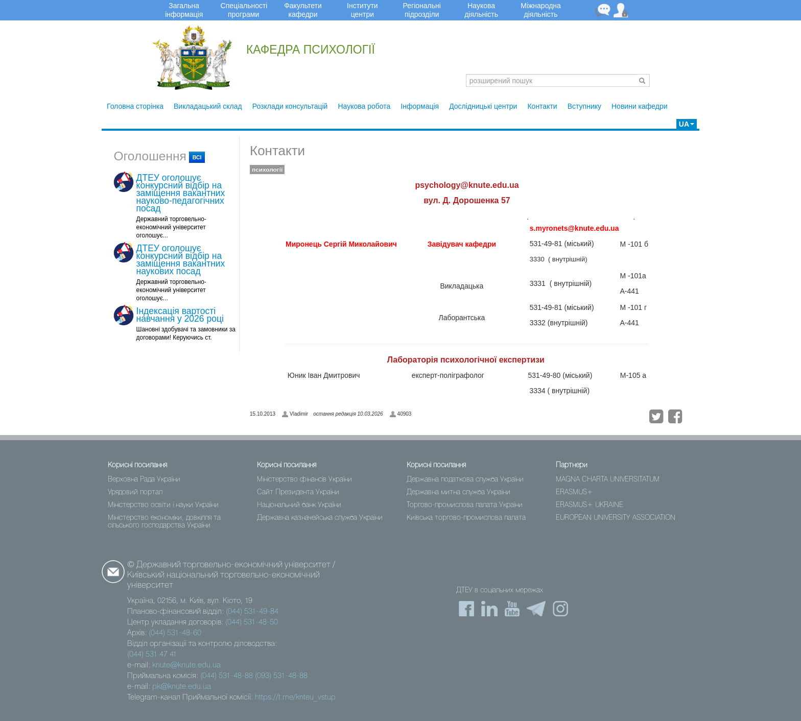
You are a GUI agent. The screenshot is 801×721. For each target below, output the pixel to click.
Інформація (419, 106)
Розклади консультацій (290, 106)
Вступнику (584, 106)
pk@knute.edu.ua (181, 686)
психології (267, 169)
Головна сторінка (135, 106)
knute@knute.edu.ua (186, 665)
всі (197, 157)
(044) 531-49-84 (252, 611)
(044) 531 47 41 (152, 654)
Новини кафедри (639, 106)
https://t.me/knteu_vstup (295, 697)
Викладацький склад (208, 106)
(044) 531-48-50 (251, 622)
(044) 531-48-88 (226, 676)
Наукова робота (364, 106)
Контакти (542, 106)
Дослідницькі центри (483, 106)
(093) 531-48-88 (281, 676)
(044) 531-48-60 (175, 633)
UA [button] (686, 124)
